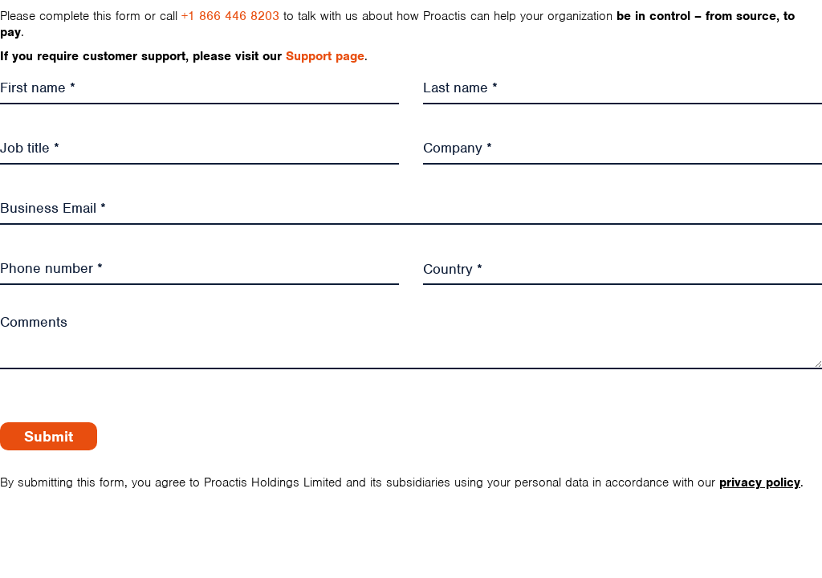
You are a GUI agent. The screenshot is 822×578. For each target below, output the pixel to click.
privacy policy (759, 482)
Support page (325, 56)
